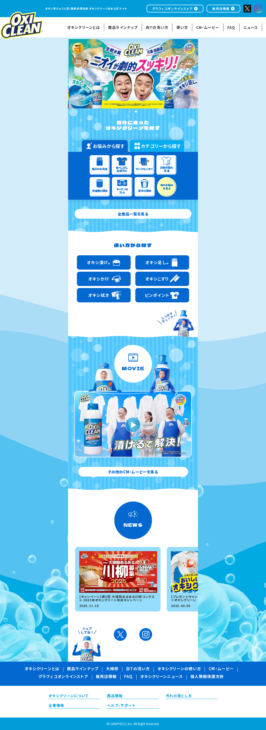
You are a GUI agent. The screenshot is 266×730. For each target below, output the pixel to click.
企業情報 (56, 706)
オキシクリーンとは (42, 669)
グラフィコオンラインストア (172, 8)
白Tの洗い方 (138, 669)
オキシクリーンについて (69, 696)
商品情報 (115, 696)
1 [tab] (130, 111)
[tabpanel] (146, 73)
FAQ (128, 677)
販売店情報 (220, 8)
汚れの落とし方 (178, 696)
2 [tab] (136, 111)
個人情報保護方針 (207, 677)
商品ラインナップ (82, 669)
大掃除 (112, 669)
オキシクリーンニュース (161, 677)
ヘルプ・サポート (121, 706)
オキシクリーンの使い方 (179, 669)
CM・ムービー (221, 669)
